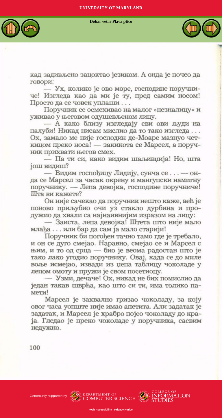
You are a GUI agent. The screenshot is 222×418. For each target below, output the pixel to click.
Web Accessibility (100, 409)
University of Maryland (111, 8)
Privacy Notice (123, 409)
